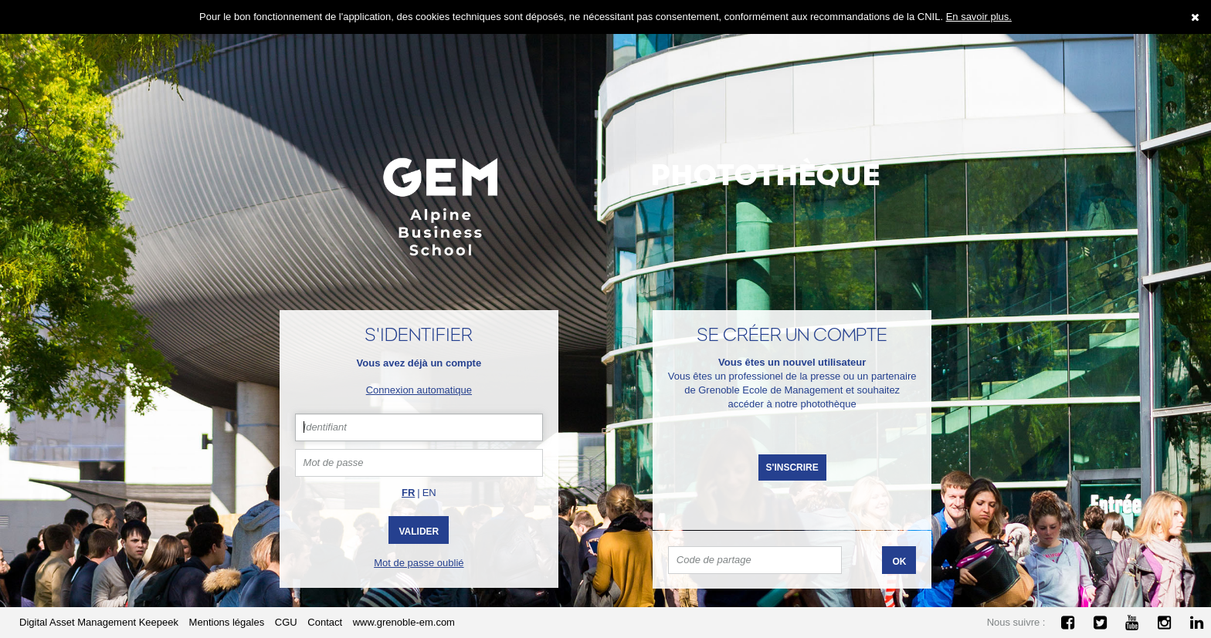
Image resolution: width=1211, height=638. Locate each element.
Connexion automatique (419, 390)
